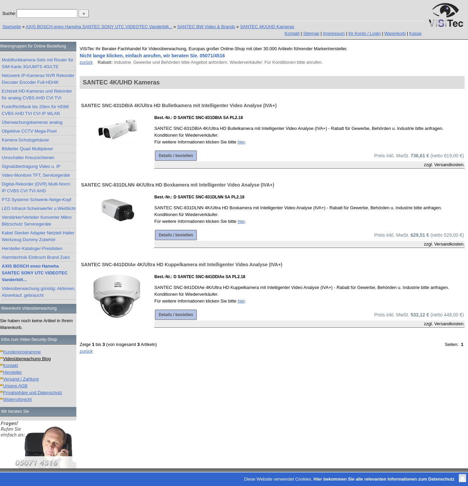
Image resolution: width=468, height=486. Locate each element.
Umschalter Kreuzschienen (28, 157)
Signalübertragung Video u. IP (31, 166)
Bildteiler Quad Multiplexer (27, 148)
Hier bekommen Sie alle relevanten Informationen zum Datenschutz (384, 479)
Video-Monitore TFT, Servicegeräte (36, 175)
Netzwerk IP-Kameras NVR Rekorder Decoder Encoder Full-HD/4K (38, 79)
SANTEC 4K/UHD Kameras (267, 26)
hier (241, 141)
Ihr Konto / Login (364, 33)
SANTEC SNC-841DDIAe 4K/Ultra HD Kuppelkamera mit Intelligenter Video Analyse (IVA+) (181, 264)
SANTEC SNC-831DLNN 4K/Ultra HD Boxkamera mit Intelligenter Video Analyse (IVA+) (177, 185)
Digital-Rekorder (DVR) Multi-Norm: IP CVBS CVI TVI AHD (36, 187)
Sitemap (311, 33)
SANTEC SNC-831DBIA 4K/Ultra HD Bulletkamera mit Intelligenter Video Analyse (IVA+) (179, 105)
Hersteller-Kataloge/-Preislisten (32, 248)
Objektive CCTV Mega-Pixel (29, 131)
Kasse (415, 33)
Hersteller (12, 372)
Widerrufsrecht (17, 399)
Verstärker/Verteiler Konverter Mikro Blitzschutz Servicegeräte (37, 221)
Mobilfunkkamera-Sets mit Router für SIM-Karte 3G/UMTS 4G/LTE (38, 63)
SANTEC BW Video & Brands (206, 26)
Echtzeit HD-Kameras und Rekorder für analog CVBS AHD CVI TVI (37, 94)
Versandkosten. (449, 164)
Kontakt (292, 33)
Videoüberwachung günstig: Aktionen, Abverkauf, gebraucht (38, 292)
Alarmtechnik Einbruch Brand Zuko (36, 257)
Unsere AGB (15, 385)
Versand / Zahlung (21, 379)
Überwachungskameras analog (32, 122)
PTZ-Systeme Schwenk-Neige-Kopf (36, 199)
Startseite (11, 26)
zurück (86, 62)
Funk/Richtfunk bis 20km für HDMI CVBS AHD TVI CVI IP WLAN (35, 110)
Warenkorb (395, 33)
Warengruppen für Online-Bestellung (33, 46)
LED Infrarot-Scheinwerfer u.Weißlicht (39, 208)
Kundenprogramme (22, 351)
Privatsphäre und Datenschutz (32, 392)
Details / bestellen (176, 155)
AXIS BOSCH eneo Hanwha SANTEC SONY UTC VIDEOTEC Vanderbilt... (99, 26)
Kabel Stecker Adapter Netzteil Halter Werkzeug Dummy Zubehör (38, 236)
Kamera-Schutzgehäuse (25, 139)
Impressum (334, 33)
